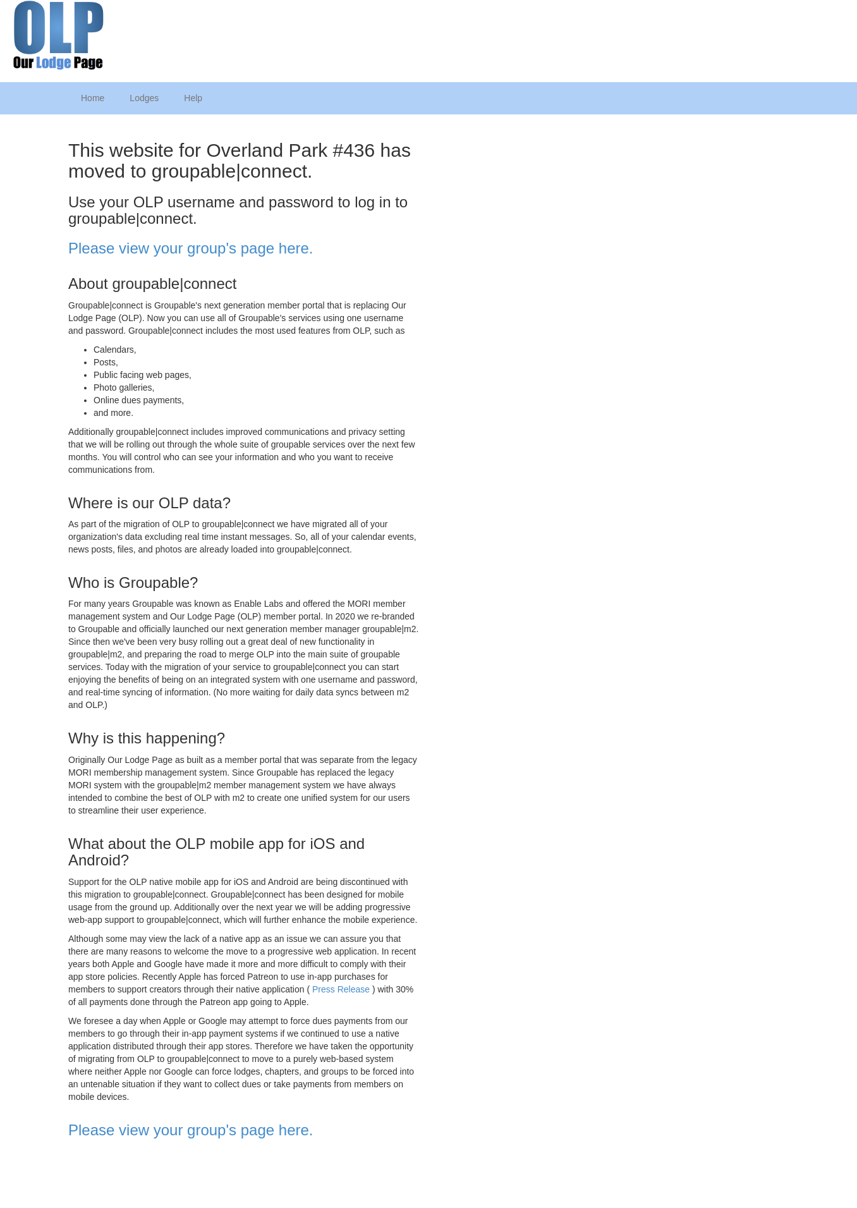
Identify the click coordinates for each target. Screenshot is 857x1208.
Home (92, 98)
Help (193, 98)
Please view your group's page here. (190, 248)
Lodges (144, 98)
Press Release (341, 989)
